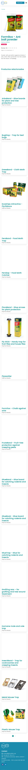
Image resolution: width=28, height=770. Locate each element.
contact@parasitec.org (8, 753)
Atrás (3, 9)
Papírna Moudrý (5, 42)
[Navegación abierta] (26, 2)
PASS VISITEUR (20, 2)
